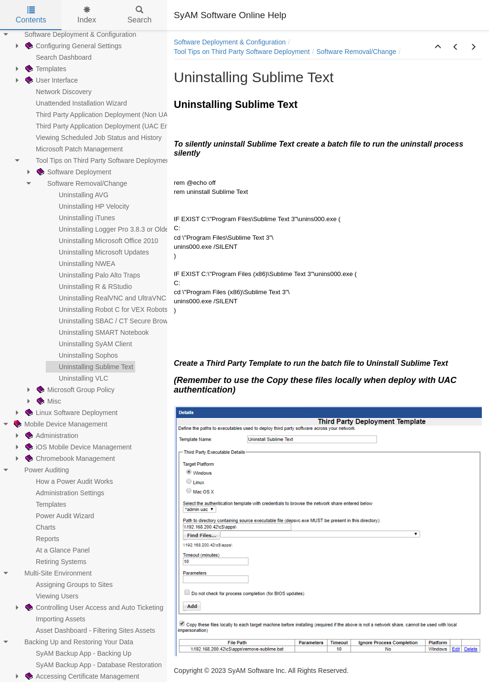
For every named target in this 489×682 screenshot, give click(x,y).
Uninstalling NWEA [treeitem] (80, 263)
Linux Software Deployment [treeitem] (70, 412)
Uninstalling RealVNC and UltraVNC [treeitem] (106, 298)
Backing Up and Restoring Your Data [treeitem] (72, 642)
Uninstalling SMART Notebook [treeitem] (97, 332)
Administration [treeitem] (50, 435)
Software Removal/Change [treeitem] (81, 183)
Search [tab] (140, 15)
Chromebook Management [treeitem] (69, 458)
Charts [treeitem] (39, 527)
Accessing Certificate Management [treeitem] (81, 676)
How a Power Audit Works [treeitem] (68, 481)
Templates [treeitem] (44, 69)
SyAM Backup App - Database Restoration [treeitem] (92, 665)
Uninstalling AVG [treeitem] (77, 195)
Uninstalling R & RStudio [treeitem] (89, 286)
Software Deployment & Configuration (230, 42)
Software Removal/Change (356, 51)
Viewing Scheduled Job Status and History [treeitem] (92, 137)
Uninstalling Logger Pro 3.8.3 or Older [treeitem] (108, 229)
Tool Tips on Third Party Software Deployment (242, 51)
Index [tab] (86, 15)
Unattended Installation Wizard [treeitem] (75, 103)
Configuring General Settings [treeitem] (72, 46)
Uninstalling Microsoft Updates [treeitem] (97, 252)
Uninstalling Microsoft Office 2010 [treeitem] (102, 240)
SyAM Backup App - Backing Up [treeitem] (77, 653)
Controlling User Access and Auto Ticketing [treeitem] (93, 607)
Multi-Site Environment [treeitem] (52, 573)
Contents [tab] (31, 15)
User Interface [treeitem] (50, 80)
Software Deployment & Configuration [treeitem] (74, 34)
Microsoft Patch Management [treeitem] (73, 149)
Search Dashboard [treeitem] (57, 57)
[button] (438, 47)
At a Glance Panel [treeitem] (56, 550)
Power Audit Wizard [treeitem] (58, 516)
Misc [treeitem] (48, 401)
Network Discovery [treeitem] (57, 91)
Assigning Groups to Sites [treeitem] (68, 584)
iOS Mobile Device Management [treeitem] (77, 447)
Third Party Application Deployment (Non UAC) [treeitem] (99, 114)
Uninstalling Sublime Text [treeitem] (89, 367)
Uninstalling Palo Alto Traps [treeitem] (93, 275)
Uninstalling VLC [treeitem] (77, 378)
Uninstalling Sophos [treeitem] (82, 355)
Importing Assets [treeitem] (54, 619)
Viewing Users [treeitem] (50, 596)
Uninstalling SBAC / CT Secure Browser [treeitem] (111, 321)
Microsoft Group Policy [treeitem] (75, 389)
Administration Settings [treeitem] (63, 493)
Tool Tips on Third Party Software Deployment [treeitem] (97, 160)
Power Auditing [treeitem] (40, 470)
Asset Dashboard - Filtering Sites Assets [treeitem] (89, 630)
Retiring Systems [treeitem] (54, 561)
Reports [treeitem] (41, 538)
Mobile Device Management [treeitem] (59, 424)
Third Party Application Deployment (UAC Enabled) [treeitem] (105, 126)
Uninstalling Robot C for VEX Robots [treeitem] (107, 309)
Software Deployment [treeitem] (73, 172)
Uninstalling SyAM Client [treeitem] (89, 344)
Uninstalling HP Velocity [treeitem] (87, 206)
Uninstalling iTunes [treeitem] (80, 218)
